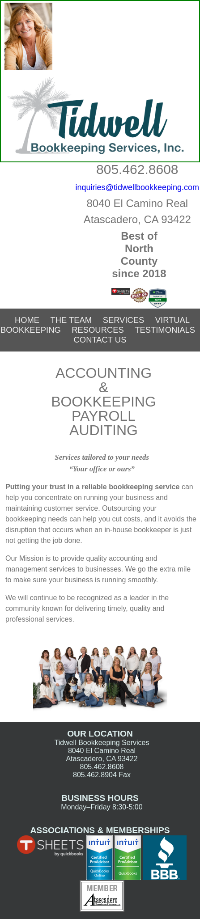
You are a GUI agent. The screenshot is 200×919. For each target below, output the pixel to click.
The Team (71, 320)
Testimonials (165, 330)
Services (124, 320)
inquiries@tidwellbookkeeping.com (137, 187)
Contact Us (100, 339)
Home (27, 320)
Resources (98, 330)
